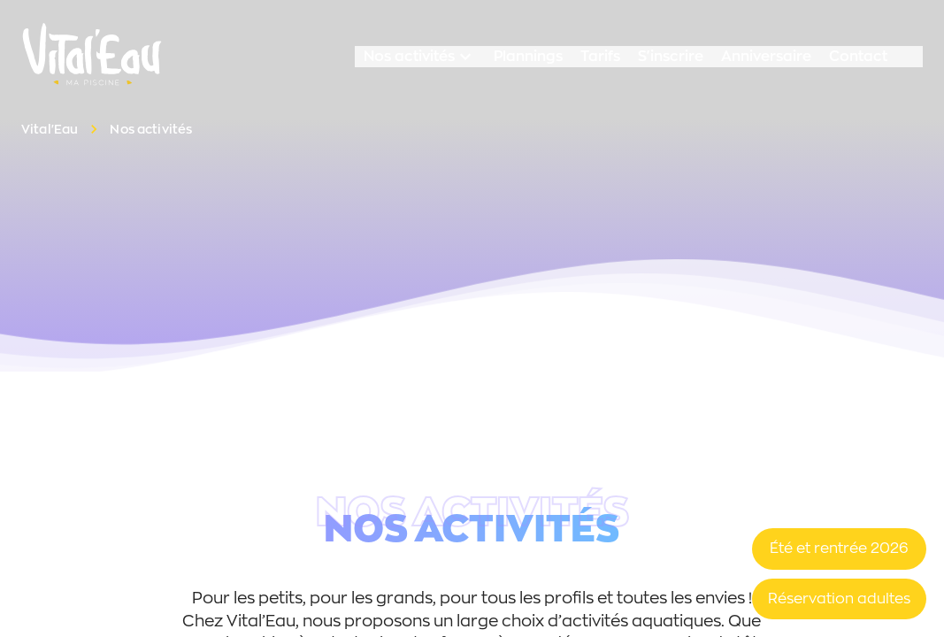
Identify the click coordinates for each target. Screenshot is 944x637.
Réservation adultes (839, 598)
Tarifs (600, 56)
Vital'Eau (49, 128)
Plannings (528, 56)
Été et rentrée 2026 (839, 548)
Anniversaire (766, 56)
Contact (858, 56)
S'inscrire (670, 56)
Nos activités (420, 56)
